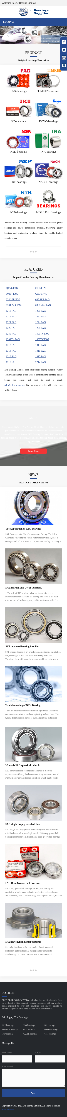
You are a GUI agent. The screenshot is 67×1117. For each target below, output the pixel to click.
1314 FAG (11, 350)
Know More (33, 451)
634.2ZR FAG (13, 299)
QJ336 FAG (41, 293)
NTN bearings (50, 1034)
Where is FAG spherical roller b (22, 765)
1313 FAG (40, 345)
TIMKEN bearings (10, 1029)
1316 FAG (11, 356)
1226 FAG (11, 328)
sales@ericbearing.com (14, 385)
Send (33, 1093)
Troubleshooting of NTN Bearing (23, 705)
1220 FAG (40, 311)
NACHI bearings (30, 1034)
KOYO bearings (51, 1029)
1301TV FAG (13, 339)
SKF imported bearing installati (22, 646)
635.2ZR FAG (42, 299)
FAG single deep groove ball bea (22, 824)
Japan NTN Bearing (37, 438)
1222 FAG (40, 316)
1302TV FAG (42, 339)
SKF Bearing (34, 434)
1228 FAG (40, 328)
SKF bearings (8, 1025)
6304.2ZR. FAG (14, 305)
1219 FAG (11, 316)
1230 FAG (11, 333)
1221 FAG (11, 322)
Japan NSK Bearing (18, 438)
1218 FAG (11, 311)
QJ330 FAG (41, 288)
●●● (33, 251)
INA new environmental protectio (23, 941)
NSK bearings (29, 1029)
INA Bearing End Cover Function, (23, 587)
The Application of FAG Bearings (23, 528)
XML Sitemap (8, 1109)
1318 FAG (11, 362)
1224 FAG (40, 322)
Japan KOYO (33, 441)
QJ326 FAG (12, 288)
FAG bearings (29, 1025)
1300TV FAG (42, 333)
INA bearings (49, 1025)
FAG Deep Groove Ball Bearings (22, 883)
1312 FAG (11, 345)
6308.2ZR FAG (43, 305)
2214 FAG (40, 362)
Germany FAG (47, 434)
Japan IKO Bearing (57, 438)
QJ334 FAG (12, 293)
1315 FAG (40, 350)
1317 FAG (40, 356)
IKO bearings (7, 1034)
